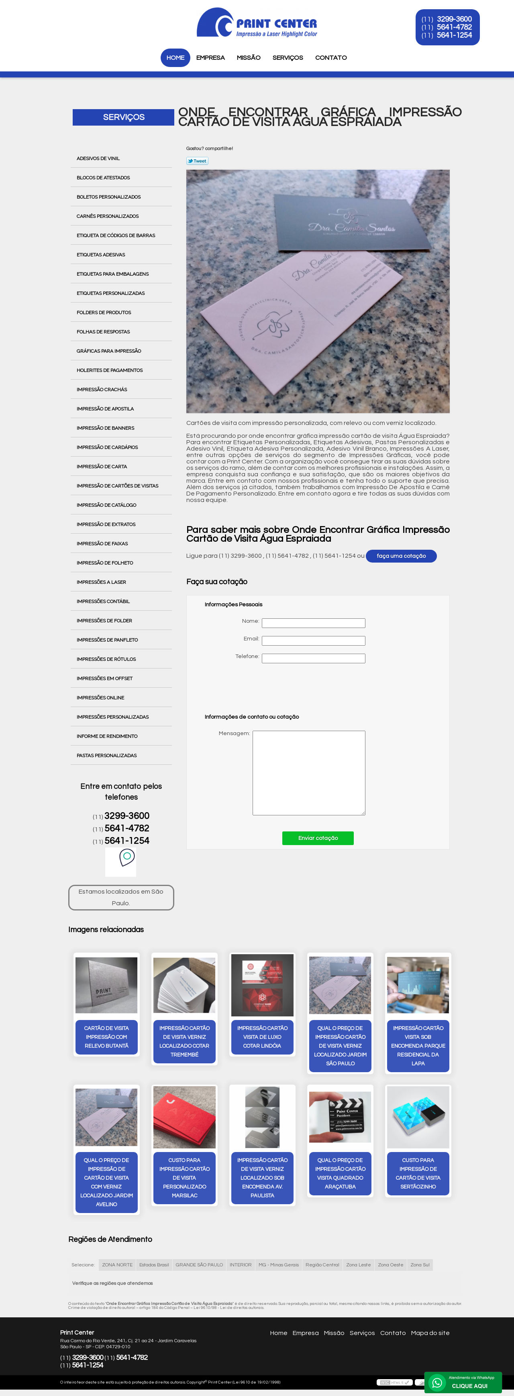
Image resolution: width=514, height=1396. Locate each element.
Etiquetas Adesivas (101, 255)
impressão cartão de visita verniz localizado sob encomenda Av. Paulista (262, 1178)
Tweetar (197, 161)
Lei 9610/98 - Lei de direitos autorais (229, 1308)
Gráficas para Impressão (109, 351)
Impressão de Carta (102, 466)
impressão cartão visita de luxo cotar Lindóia (262, 1037)
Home (175, 58)
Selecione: (83, 1265)
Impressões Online (101, 698)
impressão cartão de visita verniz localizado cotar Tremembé (184, 1042)
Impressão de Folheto (105, 563)
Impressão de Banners (106, 428)
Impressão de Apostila (106, 409)
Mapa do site (430, 1333)
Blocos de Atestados (104, 178)
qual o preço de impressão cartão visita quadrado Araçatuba (340, 1174)
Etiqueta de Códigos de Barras (116, 235)
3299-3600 (454, 19)
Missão (249, 58)
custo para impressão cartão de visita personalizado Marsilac (184, 1178)
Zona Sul (420, 1265)
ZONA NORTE (117, 1265)
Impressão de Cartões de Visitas (118, 486)
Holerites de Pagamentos (110, 370)
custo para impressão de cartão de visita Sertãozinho (418, 1174)
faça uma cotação (401, 556)
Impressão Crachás (102, 389)
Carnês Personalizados (108, 216)
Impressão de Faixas (103, 544)
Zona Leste (358, 1265)
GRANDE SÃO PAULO (199, 1265)
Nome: (303, 623)
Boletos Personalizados (109, 197)
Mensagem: (285, 773)
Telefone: (300, 658)
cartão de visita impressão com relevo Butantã (106, 1037)
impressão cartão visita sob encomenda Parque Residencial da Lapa (418, 1046)
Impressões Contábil (104, 601)
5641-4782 (454, 27)
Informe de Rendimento (108, 736)
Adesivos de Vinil (99, 158)
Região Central (322, 1265)
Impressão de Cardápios (108, 447)
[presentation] (256, 692)
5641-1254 (454, 35)
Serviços (288, 58)
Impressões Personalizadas (113, 717)
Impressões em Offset (105, 678)
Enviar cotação (318, 838)
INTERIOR (241, 1265)
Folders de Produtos (104, 312)
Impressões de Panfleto (108, 640)
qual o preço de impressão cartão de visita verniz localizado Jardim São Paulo (340, 1046)
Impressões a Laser (102, 582)
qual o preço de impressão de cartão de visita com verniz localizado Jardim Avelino (106, 1182)
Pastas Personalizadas (107, 755)
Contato (331, 58)
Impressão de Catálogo (107, 505)
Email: (304, 641)
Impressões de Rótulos (107, 659)
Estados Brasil (154, 1265)
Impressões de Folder (105, 621)
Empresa (210, 58)
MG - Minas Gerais (279, 1265)
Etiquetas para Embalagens (113, 274)
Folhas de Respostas (104, 332)
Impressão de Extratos (107, 524)
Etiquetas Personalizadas (111, 293)
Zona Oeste (391, 1265)
